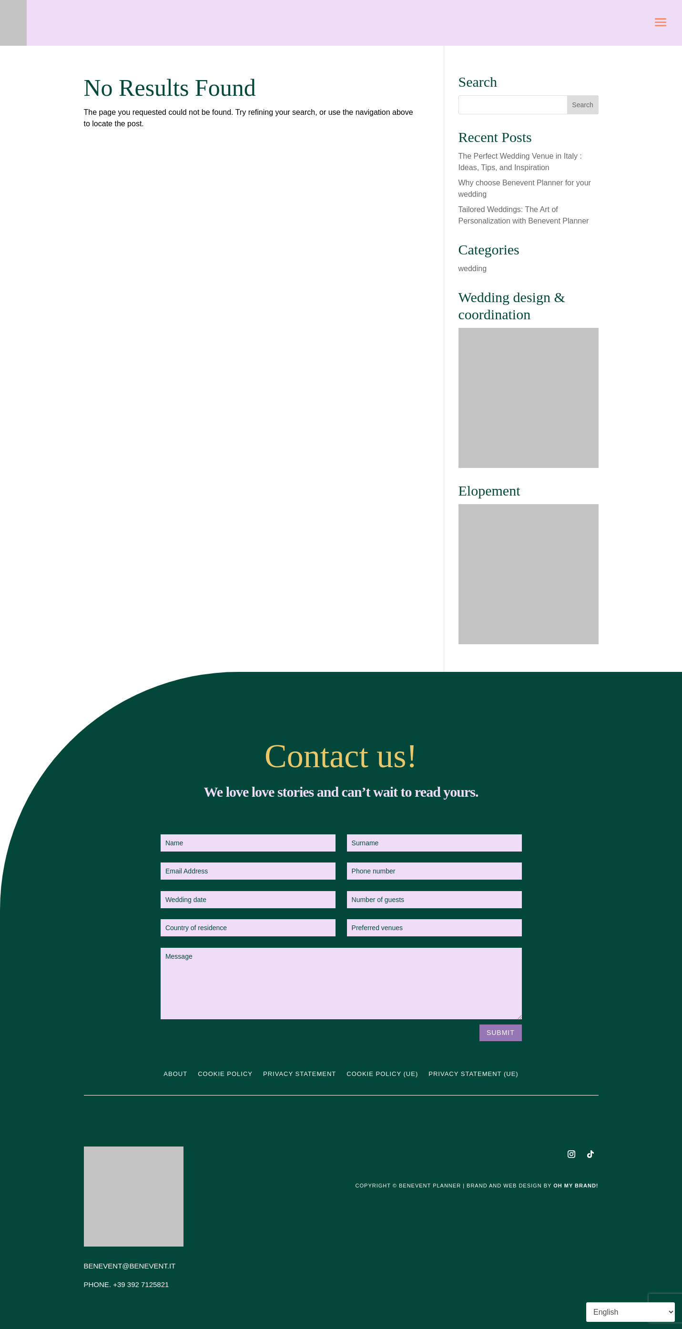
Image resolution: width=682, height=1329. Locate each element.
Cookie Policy (225, 1074)
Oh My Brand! (575, 1185)
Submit (501, 1032)
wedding (472, 268)
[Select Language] (630, 1312)
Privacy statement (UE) (473, 1074)
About (175, 1074)
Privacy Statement (299, 1074)
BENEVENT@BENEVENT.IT (130, 1266)
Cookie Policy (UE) (382, 1074)
